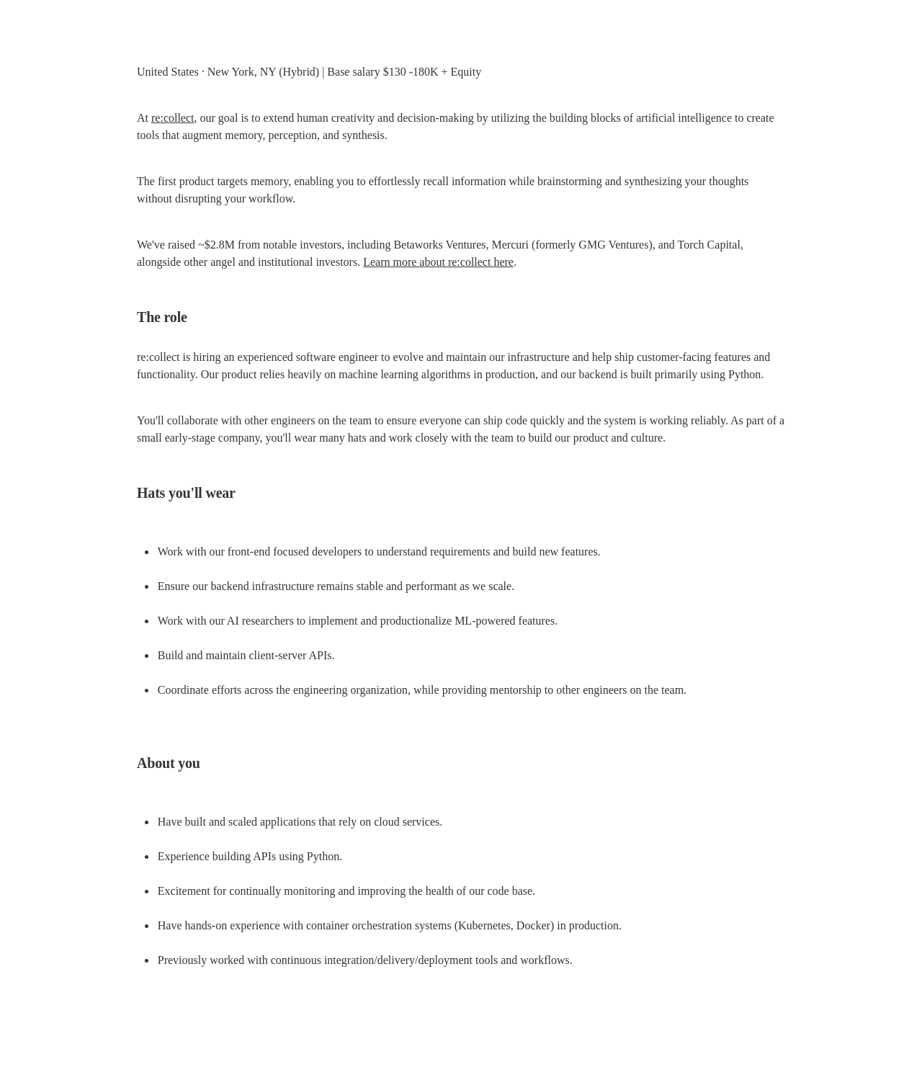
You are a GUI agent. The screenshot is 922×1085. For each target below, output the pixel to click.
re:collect (172, 118)
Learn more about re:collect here (438, 262)
